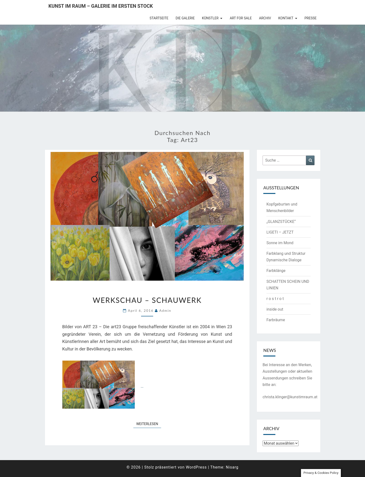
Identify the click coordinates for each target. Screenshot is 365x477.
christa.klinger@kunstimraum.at (290, 397)
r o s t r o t (275, 298)
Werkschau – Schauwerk (147, 300)
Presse (311, 18)
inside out (274, 309)
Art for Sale (241, 18)
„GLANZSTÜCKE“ (281, 221)
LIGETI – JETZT (279, 232)
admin (165, 310)
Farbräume (275, 320)
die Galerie (185, 18)
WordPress (196, 467)
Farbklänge (276, 270)
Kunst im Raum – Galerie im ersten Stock (101, 6)
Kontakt (285, 18)
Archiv (265, 18)
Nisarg (232, 467)
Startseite (159, 18)
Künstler (210, 18)
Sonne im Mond (279, 243)
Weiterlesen (148, 423)
